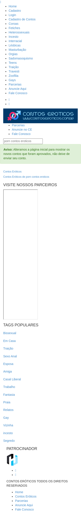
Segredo (9, 440)
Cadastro (15, 10)
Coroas (13, 23)
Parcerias (15, 84)
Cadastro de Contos (22, 19)
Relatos (8, 410)
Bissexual (9, 333)
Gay (6, 417)
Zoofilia (13, 75)
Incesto (13, 36)
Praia (6, 402)
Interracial (15, 41)
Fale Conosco (18, 93)
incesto (8, 433)
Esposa (8, 364)
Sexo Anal (10, 356)
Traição (14, 67)
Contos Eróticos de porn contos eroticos (26, 176)
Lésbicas (15, 45)
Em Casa (9, 341)
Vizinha (8, 425)
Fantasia (9, 394)
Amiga (7, 371)
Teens (13, 62)
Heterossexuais (19, 32)
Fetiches (14, 28)
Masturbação (17, 49)
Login (12, 15)
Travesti (14, 71)
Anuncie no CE (22, 129)
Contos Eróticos (12, 171)
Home (13, 6)
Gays (12, 80)
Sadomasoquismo (21, 58)
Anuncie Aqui (17, 88)
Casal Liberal (12, 379)
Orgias (13, 54)
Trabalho (9, 387)
